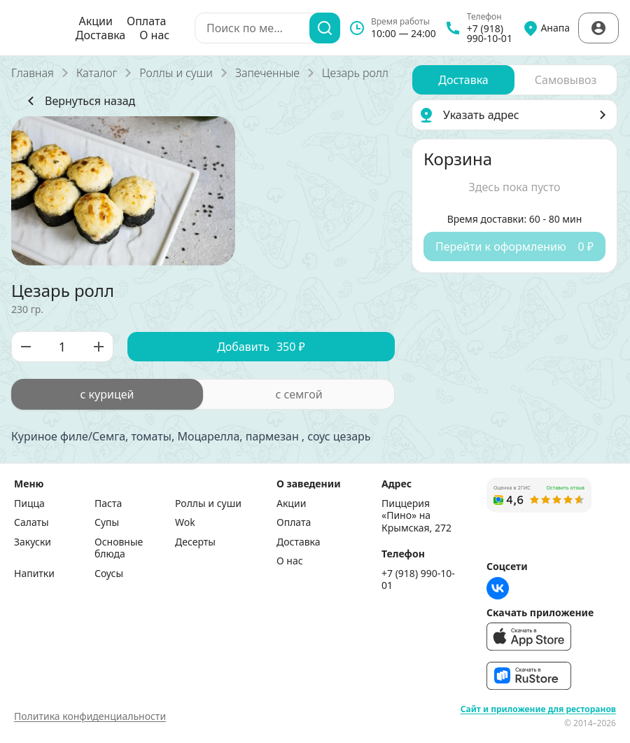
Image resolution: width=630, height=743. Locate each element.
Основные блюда (118, 548)
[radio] (107, 394)
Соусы (108, 573)
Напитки (34, 573)
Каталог (96, 72)
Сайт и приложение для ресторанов (538, 709)
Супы (106, 522)
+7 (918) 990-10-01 (418, 579)
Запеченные (267, 72)
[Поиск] (324, 28)
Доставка (101, 35)
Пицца (29, 503)
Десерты (195, 542)
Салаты (31, 522)
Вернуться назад (78, 100)
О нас (154, 35)
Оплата (146, 21)
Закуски (32, 542)
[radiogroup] (203, 394)
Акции (96, 21)
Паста (108, 503)
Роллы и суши (176, 72)
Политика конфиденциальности (90, 716)
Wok (185, 522)
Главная (32, 72)
